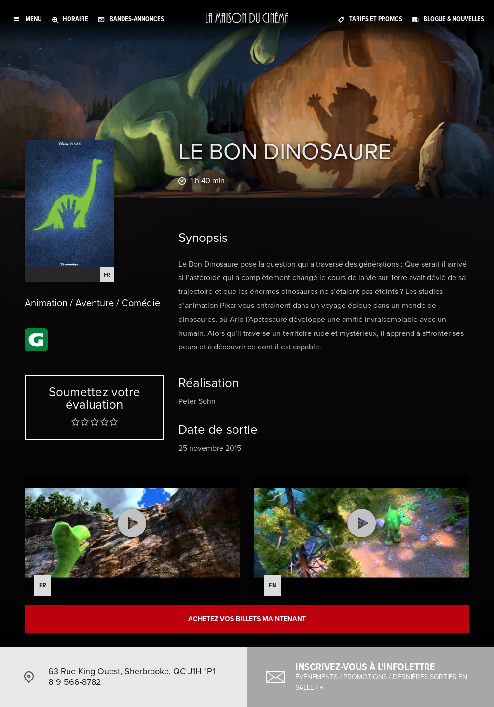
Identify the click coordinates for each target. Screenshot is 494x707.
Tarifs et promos (375, 19)
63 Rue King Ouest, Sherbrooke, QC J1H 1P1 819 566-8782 (131, 676)
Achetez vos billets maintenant (247, 619)
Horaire (75, 19)
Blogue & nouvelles (454, 19)
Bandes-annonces (137, 19)
